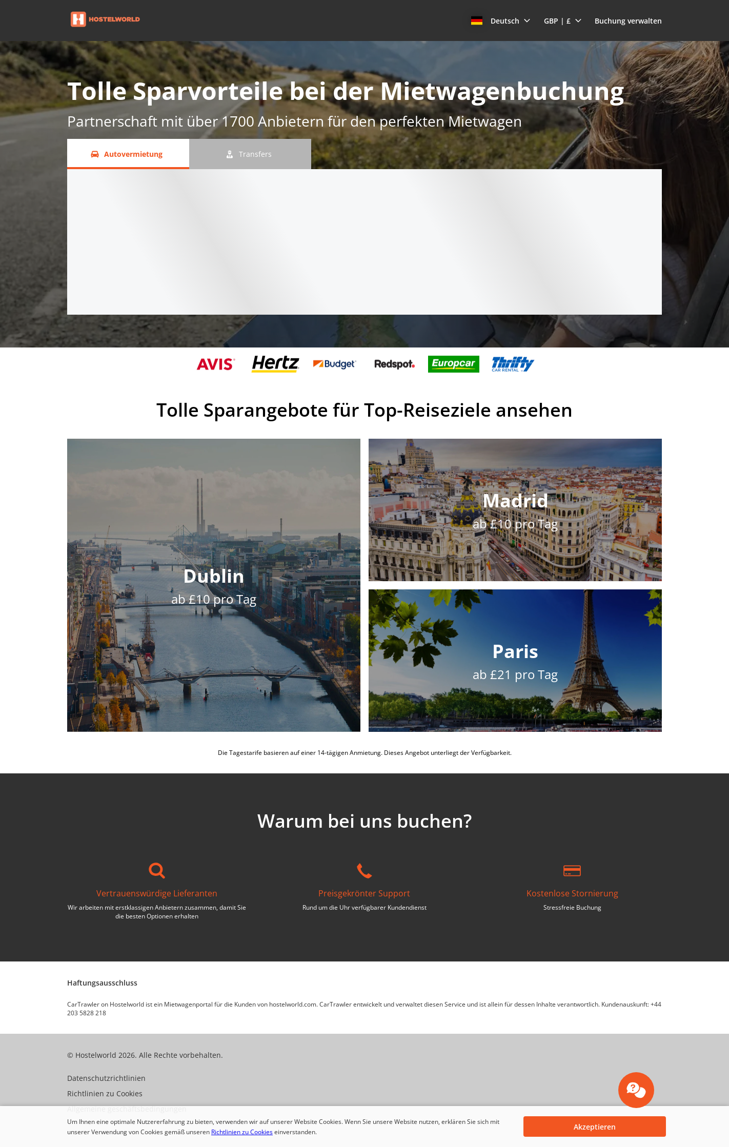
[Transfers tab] (250, 154)
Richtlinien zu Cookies (242, 1132)
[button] (501, 20)
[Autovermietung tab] (128, 154)
